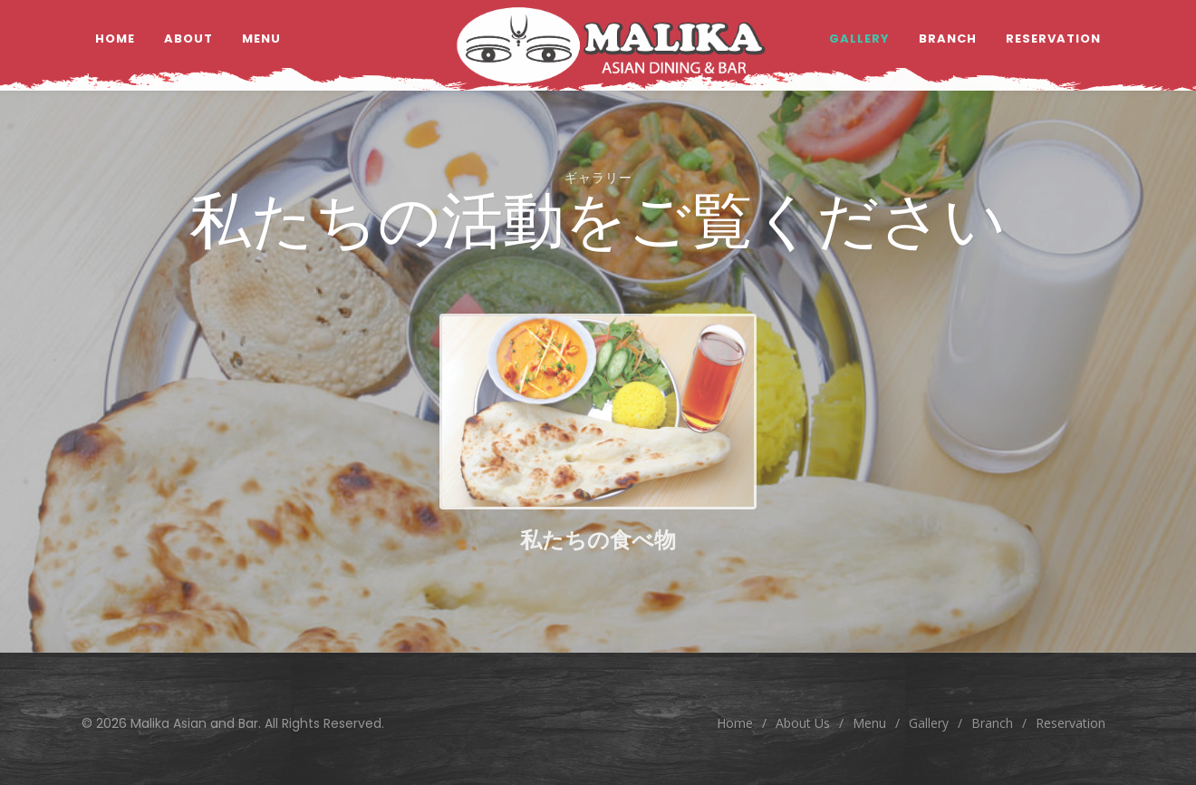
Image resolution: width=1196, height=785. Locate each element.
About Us (803, 723)
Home (735, 723)
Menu (869, 723)
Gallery (929, 723)
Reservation (1070, 723)
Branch (992, 723)
